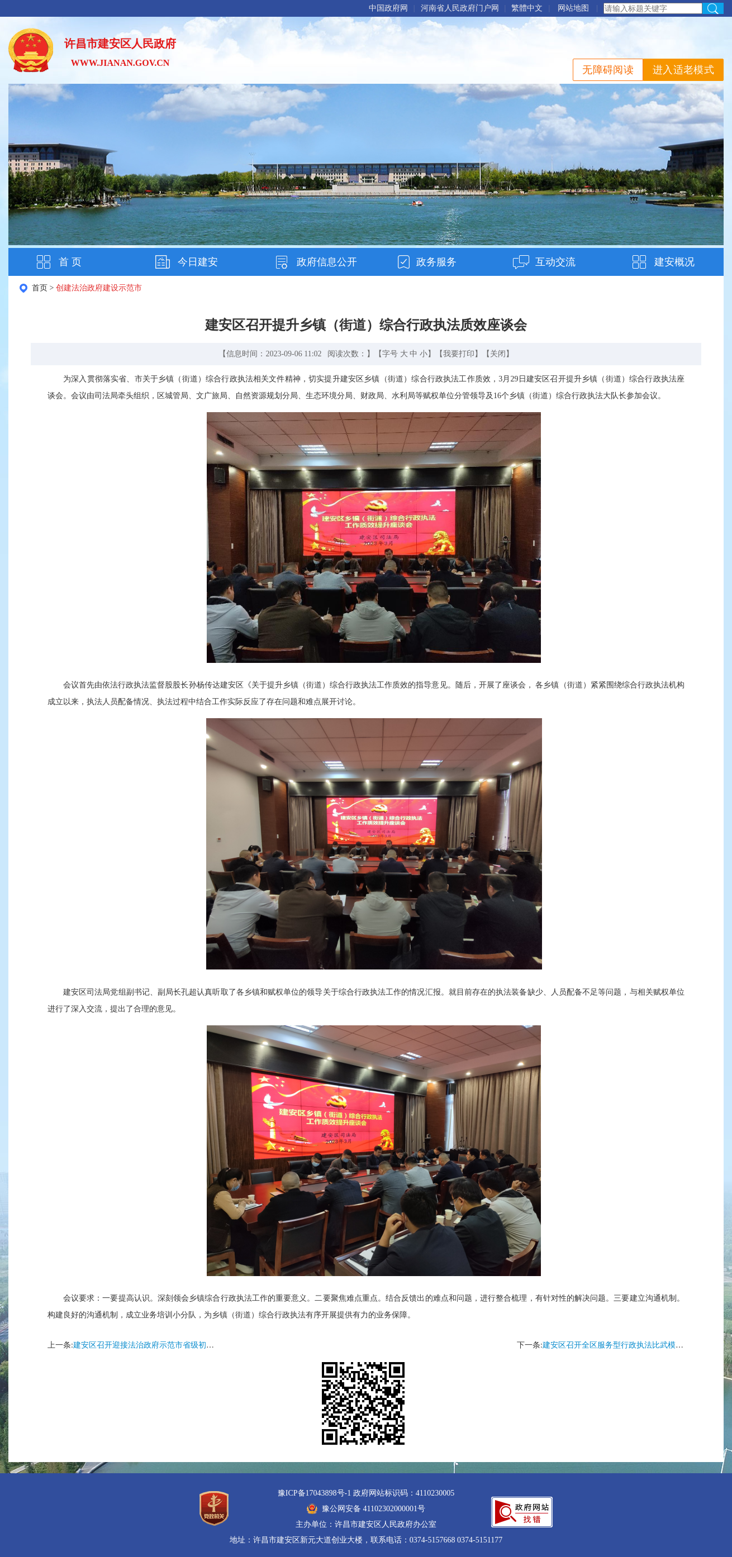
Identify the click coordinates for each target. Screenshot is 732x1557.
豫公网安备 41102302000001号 (366, 1509)
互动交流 (555, 262)
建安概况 (674, 262)
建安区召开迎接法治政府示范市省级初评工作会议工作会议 (175, 1345)
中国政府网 (388, 8)
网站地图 (573, 8)
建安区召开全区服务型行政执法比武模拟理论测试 (629, 1345)
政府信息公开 (327, 262)
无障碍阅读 (608, 69)
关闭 (498, 354)
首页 (39, 288)
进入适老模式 (683, 69)
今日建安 (198, 262)
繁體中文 (527, 8)
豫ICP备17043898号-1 (314, 1493)
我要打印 (458, 354)
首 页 (70, 262)
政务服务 (436, 262)
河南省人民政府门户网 (460, 8)
